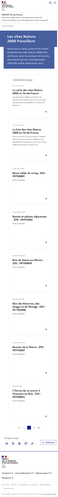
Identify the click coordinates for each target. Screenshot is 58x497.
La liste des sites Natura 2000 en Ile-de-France (26, 131)
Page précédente (23, 427)
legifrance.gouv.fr (42, 473)
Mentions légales (45, 485)
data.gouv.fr (6, 478)
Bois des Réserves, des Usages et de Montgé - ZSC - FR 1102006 (29, 307)
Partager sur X (13, 443)
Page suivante (34, 427)
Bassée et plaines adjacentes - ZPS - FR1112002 (29, 218)
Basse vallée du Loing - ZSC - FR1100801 (29, 174)
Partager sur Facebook (7, 443)
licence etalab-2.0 (48, 494)
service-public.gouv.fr (23, 473)
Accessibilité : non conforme (28, 485)
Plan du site (5, 485)
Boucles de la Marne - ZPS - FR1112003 (28, 348)
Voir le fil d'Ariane (7, 26)
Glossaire (14, 485)
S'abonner (48, 442)
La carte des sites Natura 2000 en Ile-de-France (27, 91)
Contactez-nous (8, 488)
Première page (19, 427)
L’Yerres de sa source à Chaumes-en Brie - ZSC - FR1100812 (26, 394)
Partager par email (26, 443)
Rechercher (50, 2)
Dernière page (38, 427)
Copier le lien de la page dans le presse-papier (32, 443)
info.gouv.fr (6, 473)
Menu (55, 2)
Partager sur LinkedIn (19, 443)
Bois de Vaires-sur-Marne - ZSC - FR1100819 (27, 261)
